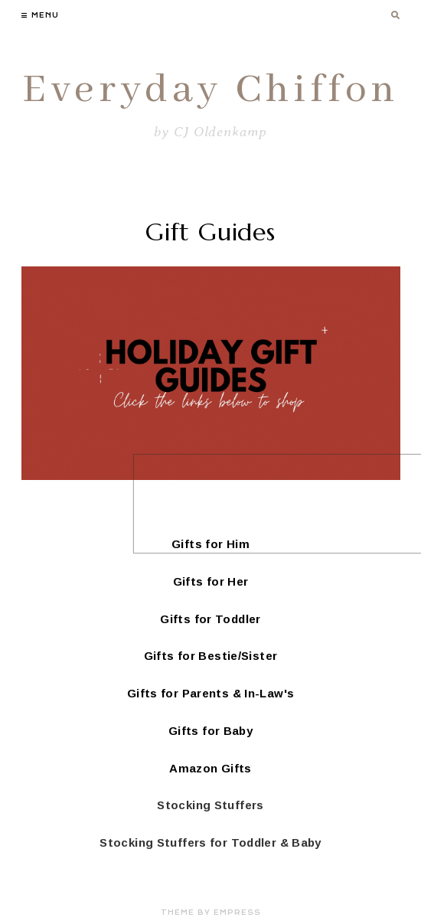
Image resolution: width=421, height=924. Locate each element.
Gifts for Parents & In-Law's (211, 693)
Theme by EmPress (211, 912)
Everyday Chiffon (210, 90)
